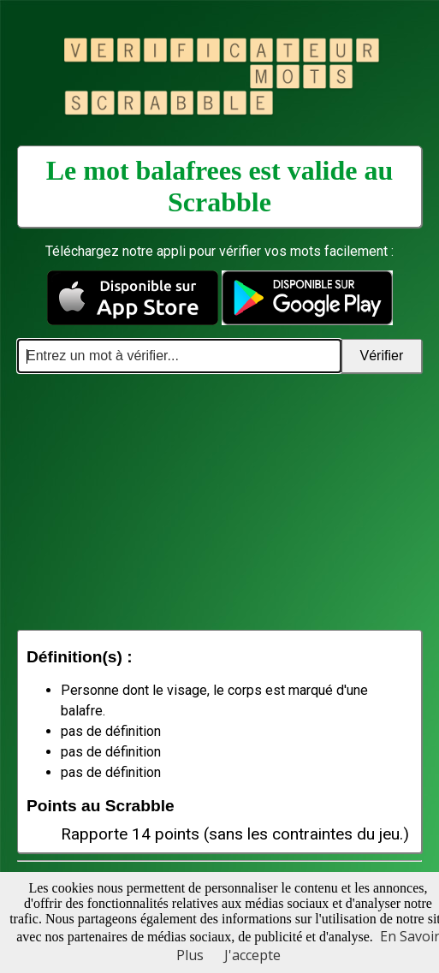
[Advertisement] (219, 501)
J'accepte (252, 955)
